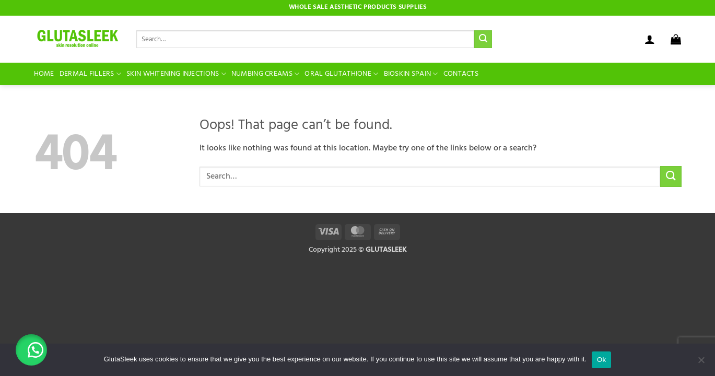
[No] (701, 363)
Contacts (460, 74)
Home (44, 74)
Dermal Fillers (91, 74)
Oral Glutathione (341, 74)
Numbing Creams (265, 74)
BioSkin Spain (411, 74)
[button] (649, 39)
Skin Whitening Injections (176, 74)
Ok (601, 359)
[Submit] (483, 39)
